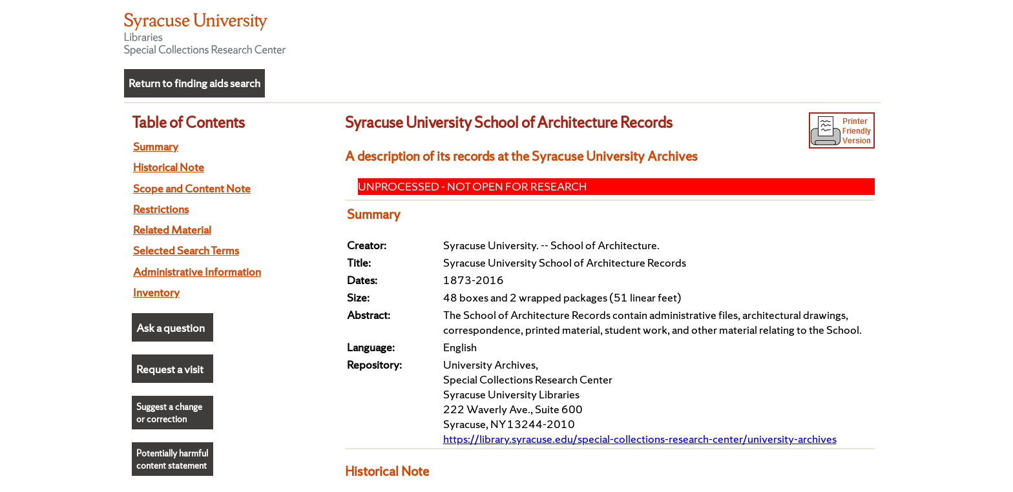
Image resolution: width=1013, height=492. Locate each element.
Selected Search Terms (186, 250)
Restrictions (161, 208)
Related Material (172, 229)
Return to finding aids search (194, 83)
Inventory (156, 292)
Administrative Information (197, 271)
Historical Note (168, 166)
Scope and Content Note (192, 188)
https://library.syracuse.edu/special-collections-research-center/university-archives (640, 438)
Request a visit (170, 369)
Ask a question (170, 327)
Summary (155, 146)
